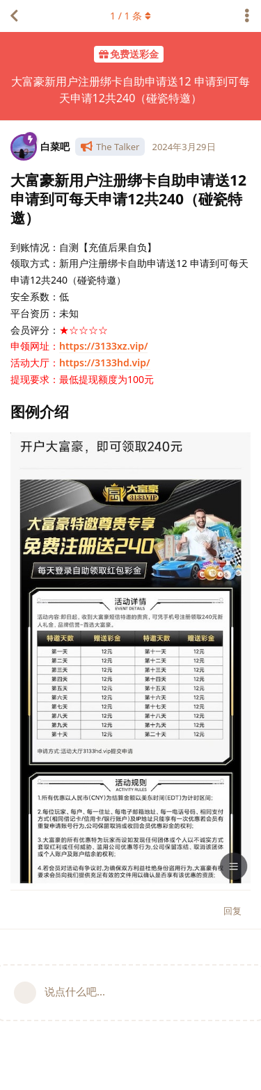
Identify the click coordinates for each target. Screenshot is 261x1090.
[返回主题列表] (14, 16)
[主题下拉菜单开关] (247, 16)
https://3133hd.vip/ (104, 362)
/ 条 (130, 15)
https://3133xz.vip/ (103, 345)
